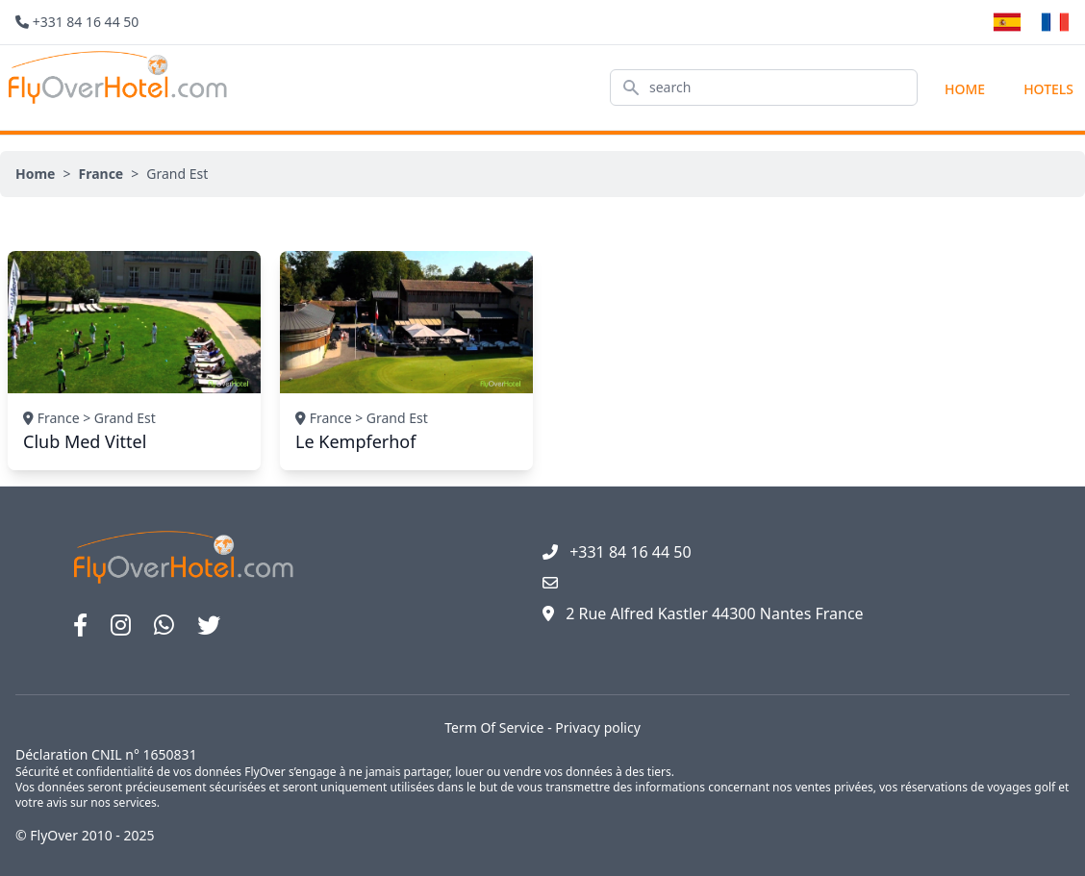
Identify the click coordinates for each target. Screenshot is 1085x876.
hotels (1048, 89)
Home (965, 89)
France (100, 173)
